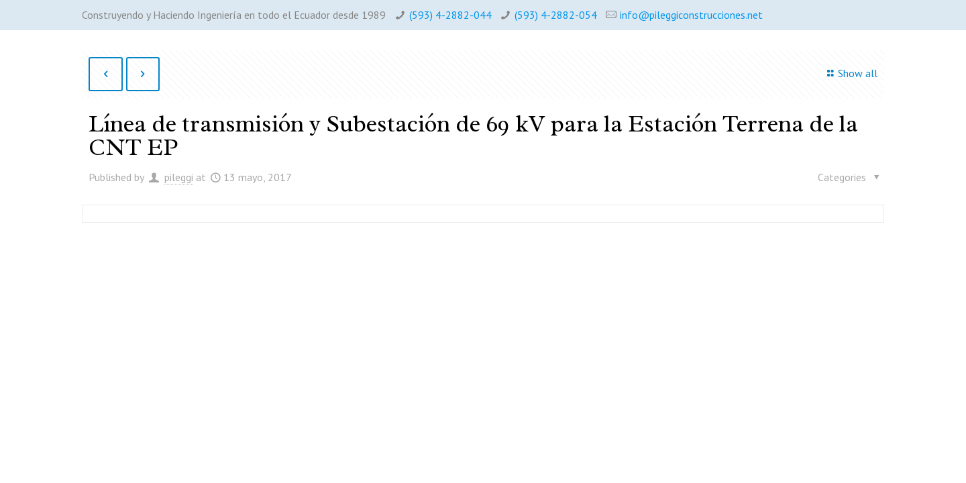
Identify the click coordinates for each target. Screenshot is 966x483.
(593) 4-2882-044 (450, 14)
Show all (849, 73)
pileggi (178, 177)
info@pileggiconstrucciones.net (691, 14)
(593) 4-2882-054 (556, 14)
